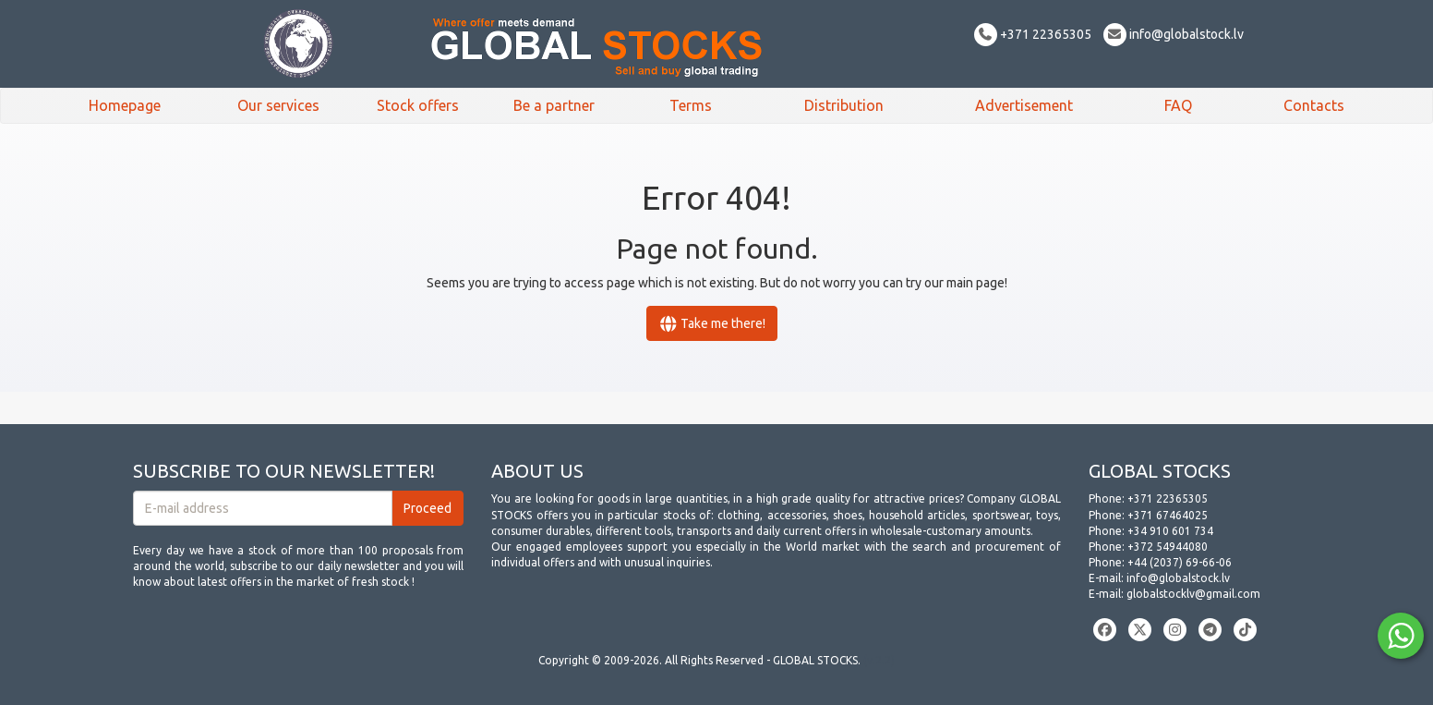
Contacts (1313, 105)
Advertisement (1024, 105)
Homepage (125, 105)
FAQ (1178, 105)
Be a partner (554, 105)
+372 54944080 (1167, 547)
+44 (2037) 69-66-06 (1179, 562)
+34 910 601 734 (1170, 531)
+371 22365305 (1032, 34)
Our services (278, 105)
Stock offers (418, 105)
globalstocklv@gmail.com (1193, 594)
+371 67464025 (1167, 515)
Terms (690, 105)
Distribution (844, 105)
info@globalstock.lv (1173, 34)
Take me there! (712, 323)
